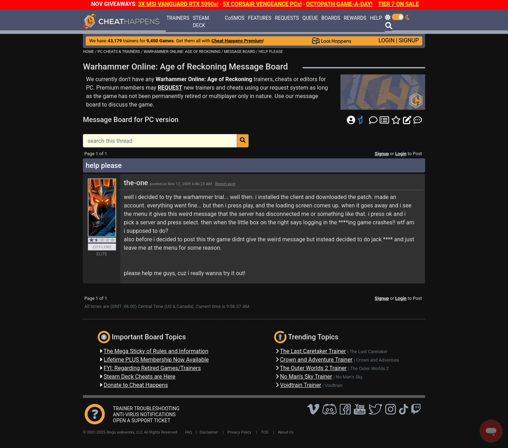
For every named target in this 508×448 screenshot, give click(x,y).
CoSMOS (234, 18)
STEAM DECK (201, 21)
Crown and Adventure (377, 360)
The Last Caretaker (368, 351)
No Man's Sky (349, 377)
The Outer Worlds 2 (369, 368)
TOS (264, 432)
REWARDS (355, 18)
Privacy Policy (240, 432)
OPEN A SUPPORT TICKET (141, 420)
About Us (286, 432)
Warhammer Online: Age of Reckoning (204, 79)
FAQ (188, 432)
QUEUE (310, 18)
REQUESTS (287, 18)
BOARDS (330, 18)
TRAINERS (178, 18)
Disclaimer (209, 432)
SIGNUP (409, 40)
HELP (376, 18)
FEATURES (259, 18)
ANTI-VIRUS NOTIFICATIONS (144, 414)
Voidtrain (334, 385)
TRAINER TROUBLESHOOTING (146, 408)
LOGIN (387, 40)
